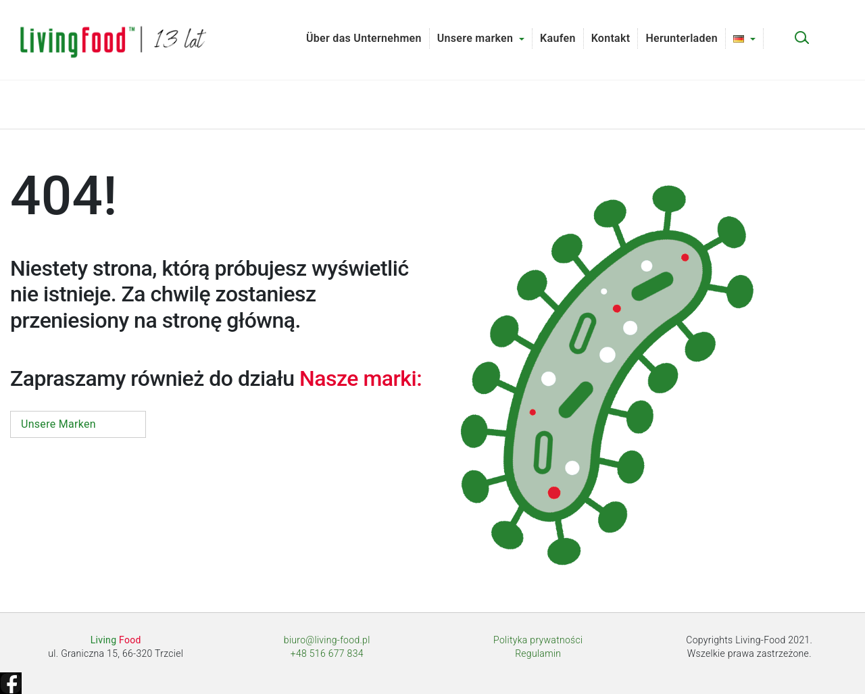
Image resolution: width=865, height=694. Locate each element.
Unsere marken (475, 38)
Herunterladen (681, 38)
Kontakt (611, 38)
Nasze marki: (360, 378)
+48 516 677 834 (327, 653)
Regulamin (538, 653)
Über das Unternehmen (364, 38)
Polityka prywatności (538, 640)
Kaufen (558, 38)
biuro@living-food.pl (327, 640)
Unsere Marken (58, 424)
